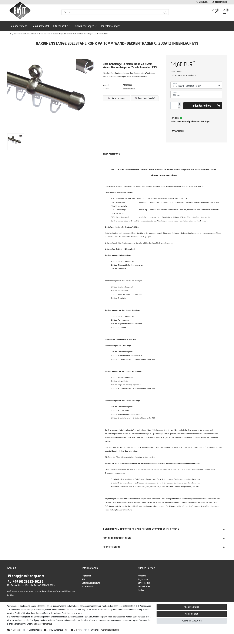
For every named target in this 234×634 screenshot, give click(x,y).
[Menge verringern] (179, 107)
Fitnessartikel (62, 26)
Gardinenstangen (86, 26)
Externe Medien (35, 630)
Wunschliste (178, 131)
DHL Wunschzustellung (58, 630)
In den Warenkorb (206, 105)
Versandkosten (190, 75)
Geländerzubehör (19, 26)
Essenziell (17, 630)
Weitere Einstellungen (110, 630)
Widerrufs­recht (88, 586)
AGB (84, 579)
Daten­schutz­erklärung (91, 583)
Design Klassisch (44, 34)
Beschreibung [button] (163, 154)
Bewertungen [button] (163, 547)
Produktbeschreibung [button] (163, 538)
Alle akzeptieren (192, 607)
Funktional (94, 630)
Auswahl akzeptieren (192, 620)
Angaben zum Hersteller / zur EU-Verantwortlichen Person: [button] (163, 529)
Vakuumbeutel (41, 26)
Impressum (86, 576)
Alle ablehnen (191, 613)
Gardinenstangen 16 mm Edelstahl (25, 34)
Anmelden (202, 2)
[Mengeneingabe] (174, 105)
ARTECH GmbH (129, 88)
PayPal (79, 630)
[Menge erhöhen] (179, 104)
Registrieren (219, 2)
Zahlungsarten (144, 583)
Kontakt (141, 590)
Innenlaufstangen (110, 26)
